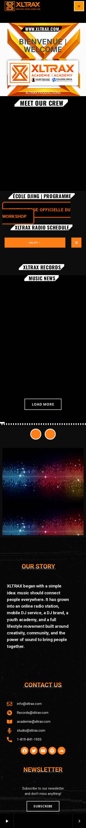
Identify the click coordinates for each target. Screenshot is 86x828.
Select (35, 242)
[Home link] (22, 6)
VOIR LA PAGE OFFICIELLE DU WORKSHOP (36, 213)
